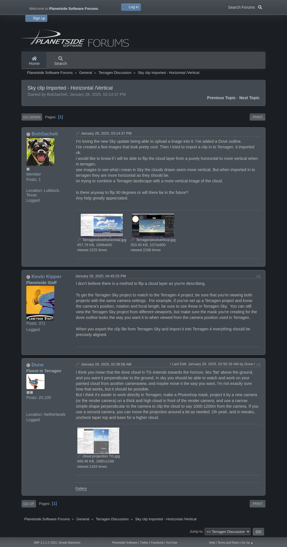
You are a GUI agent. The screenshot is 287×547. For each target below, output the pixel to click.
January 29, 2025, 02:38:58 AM (106, 364)
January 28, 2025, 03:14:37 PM (106, 133)
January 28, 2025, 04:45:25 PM (100, 276)
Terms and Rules (228, 542)
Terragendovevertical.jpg (153, 240)
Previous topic (221, 98)
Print (258, 117)
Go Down (31, 117)
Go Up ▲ (247, 542)
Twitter (144, 542)
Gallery (81, 488)
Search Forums (245, 6)
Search (60, 61)
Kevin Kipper (47, 276)
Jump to (195, 531)
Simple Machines (69, 542)
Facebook (157, 542)
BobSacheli (45, 134)
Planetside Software (124, 542)
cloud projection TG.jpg (98, 456)
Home (34, 61)
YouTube (171, 542)
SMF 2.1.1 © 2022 (45, 542)
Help (212, 542)
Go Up (28, 504)
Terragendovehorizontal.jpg (101, 240)
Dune (38, 364)
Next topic (249, 98)
